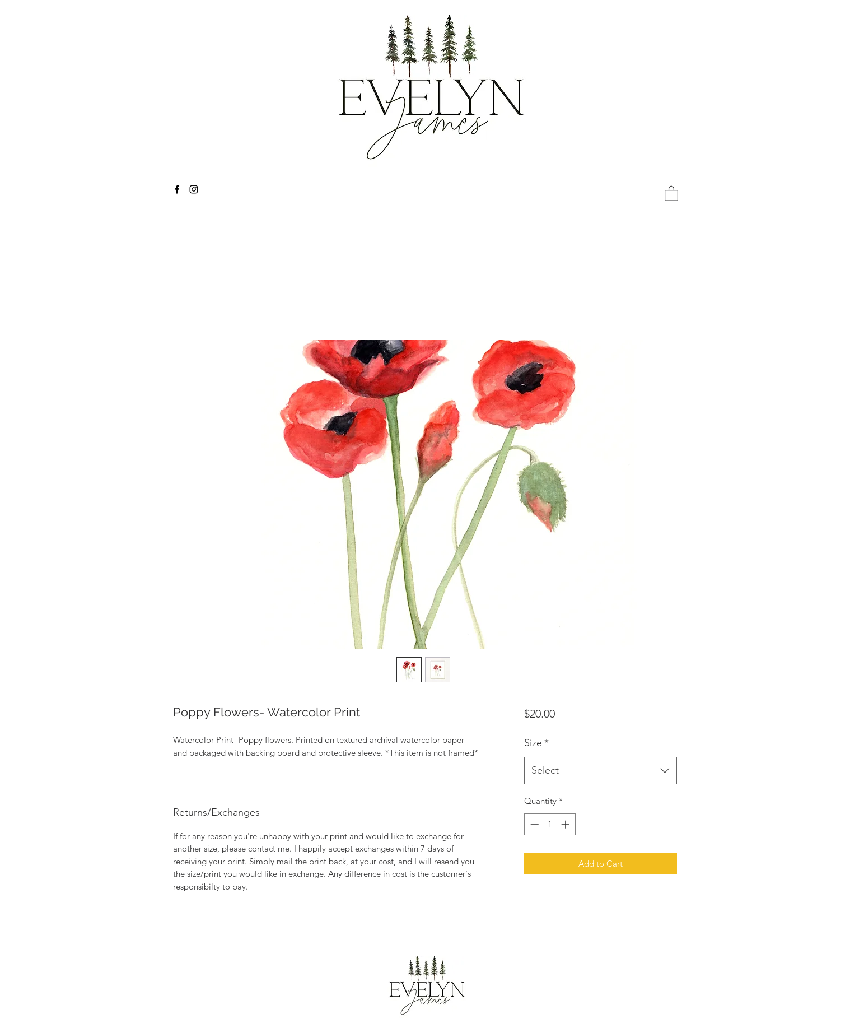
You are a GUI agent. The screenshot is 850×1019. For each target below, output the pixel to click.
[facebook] (177, 189)
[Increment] (566, 824)
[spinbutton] (549, 824)
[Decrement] (533, 824)
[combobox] (600, 771)
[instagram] (193, 189)
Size (536, 743)
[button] (671, 193)
